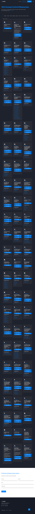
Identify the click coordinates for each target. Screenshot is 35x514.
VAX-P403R (25, 191)
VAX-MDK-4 (5, 69)
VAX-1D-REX (15, 282)
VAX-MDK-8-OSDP (6, 74)
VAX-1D (15, 281)
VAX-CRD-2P (25, 193)
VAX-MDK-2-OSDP (6, 68)
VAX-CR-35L (25, 374)
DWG (7, 221)
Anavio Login (24, 1)
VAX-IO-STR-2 (15, 89)
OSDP (27, 349)
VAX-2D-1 (25, 69)
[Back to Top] (29, 509)
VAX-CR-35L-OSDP (26, 375)
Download (7, 252)
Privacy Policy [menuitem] (10, 510)
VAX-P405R (25, 192)
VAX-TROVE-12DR (16, 106)
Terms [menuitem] (7, 510)
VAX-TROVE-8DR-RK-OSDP (17, 118)
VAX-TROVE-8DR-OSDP (17, 116)
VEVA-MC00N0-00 (6, 53)
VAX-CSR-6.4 (25, 156)
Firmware (17, 34)
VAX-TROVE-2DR (16, 352)
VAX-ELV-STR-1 (6, 89)
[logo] (3, 501)
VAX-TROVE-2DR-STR (16, 353)
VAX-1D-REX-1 (25, 67)
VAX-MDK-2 (5, 67)
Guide (27, 439)
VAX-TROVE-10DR (16, 105)
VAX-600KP (25, 255)
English (7, 28)
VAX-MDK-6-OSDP (6, 72)
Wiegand (27, 299)
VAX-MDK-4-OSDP (6, 70)
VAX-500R (15, 255)
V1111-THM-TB (15, 38)
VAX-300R (25, 104)
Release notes (7, 460)
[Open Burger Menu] (33, 1)
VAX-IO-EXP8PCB (16, 88)
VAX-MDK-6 (5, 71)
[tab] (3, 15)
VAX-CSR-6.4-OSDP (26, 157)
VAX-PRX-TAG (15, 208)
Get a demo (29, 1)
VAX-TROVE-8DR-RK (16, 117)
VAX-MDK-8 (5, 73)
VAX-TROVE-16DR (26, 337)
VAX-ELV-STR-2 (6, 90)
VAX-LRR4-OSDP (16, 408)
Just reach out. (12, 10)
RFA (27, 203)
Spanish (27, 29)
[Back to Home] (3, 1)
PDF (7, 219)
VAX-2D (25, 68)
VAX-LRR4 (15, 407)
